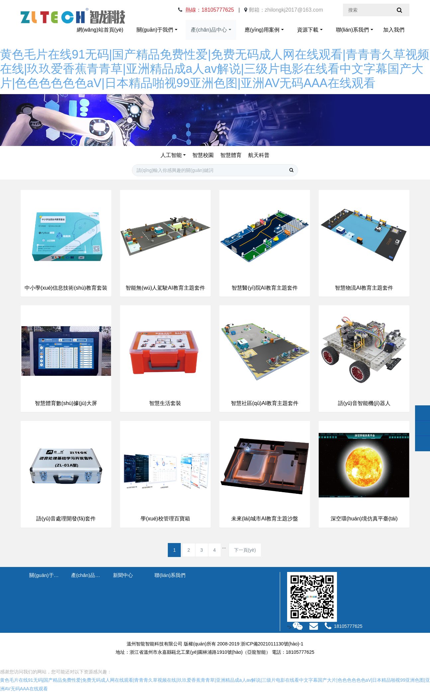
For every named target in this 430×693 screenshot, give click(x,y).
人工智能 (171, 155)
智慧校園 (203, 155)
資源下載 (307, 30)
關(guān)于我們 (155, 30)
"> (295, 627)
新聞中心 (123, 575)
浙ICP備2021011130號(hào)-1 (272, 643)
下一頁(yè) (245, 550)
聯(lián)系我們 (352, 30)
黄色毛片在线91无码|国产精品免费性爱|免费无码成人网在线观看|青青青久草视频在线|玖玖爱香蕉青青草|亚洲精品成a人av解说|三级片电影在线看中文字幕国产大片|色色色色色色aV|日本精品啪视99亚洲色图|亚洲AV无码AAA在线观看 (214, 69)
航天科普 (258, 155)
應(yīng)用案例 (262, 30)
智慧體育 (231, 155)
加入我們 (393, 30)
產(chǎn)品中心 (209, 30)
